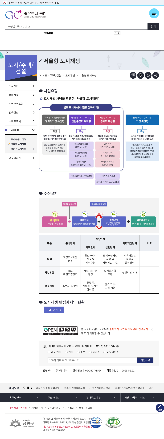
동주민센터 (15, 397)
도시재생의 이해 (18, 139)
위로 (160, 410)
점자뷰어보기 (133, 75)
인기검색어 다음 (118, 33)
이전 (24, 388)
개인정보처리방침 (18, 407)
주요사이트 (54, 397)
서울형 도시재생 (18, 144)
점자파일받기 (140, 75)
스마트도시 (15, 121)
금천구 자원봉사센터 (99, 387)
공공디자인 (15, 158)
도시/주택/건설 (53, 75)
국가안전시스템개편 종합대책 (129, 387)
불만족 (96, 352)
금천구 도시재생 (18, 148)
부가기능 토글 (155, 75)
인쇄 (148, 75)
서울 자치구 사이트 (135, 397)
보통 (82, 352)
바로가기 (53, 310)
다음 (32, 388)
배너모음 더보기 (157, 388)
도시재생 (13, 130)
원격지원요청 (85, 407)
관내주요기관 (93, 397)
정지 (28, 388)
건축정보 (13, 112)
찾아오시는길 (54, 407)
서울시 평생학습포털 (74, 387)
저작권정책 (37, 407)
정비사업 (13, 95)
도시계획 (13, 86)
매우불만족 (113, 352)
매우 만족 (56, 352)
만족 (70, 352)
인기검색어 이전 (115, 33)
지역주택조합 (16, 104)
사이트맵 (69, 407)
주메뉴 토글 (154, 13)
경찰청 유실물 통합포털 (48, 387)
